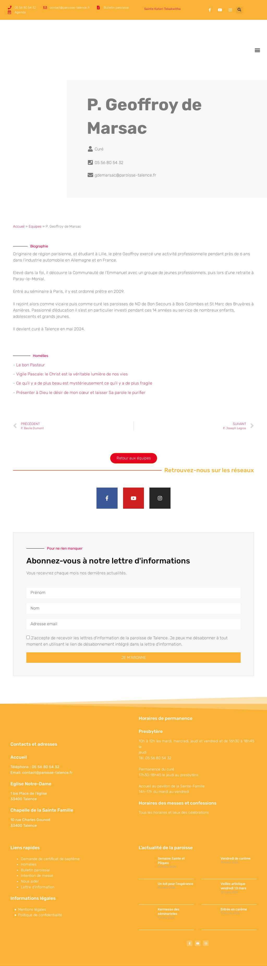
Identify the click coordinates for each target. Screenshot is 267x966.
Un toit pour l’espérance (175, 867)
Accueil (19, 208)
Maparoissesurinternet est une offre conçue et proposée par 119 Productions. (202, 957)
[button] (239, 10)
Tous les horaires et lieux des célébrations (174, 796)
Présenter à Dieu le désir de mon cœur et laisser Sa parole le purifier (80, 374)
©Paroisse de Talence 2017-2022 (32, 957)
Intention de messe (37, 859)
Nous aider (30, 864)
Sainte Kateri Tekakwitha (162, 9)
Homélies (29, 847)
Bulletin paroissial (35, 853)
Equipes (35, 208)
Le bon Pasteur (30, 347)
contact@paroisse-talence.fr (47, 756)
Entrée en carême (234, 892)
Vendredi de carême (236, 841)
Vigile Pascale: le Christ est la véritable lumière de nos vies (72, 356)
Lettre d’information (37, 870)
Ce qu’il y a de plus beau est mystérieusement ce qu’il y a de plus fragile (84, 365)
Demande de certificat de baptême (50, 842)
